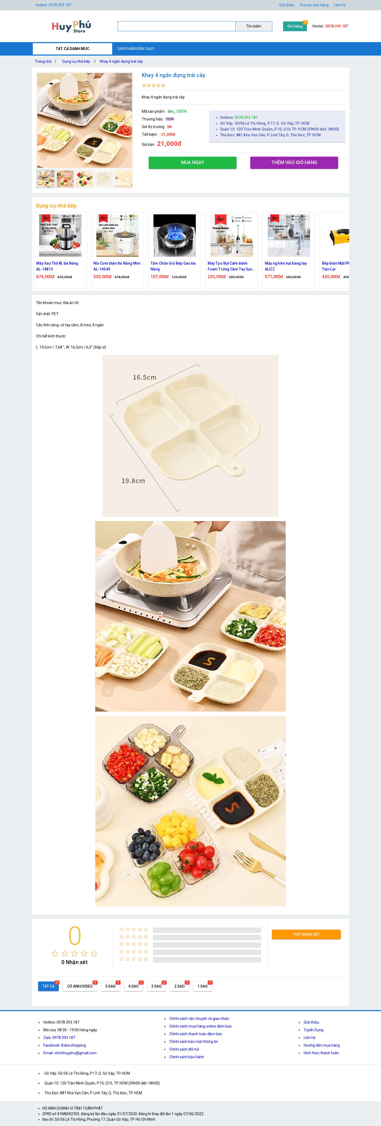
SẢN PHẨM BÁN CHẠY (135, 49)
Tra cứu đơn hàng (314, 5)
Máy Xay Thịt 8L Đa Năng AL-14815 (57, 266)
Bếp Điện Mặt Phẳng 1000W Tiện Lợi (345, 266)
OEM (170, 119)
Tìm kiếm (253, 26)
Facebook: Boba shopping (64, 1045)
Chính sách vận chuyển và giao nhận (199, 1018)
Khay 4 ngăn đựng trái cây (121, 61)
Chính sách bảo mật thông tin (193, 1041)
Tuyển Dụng (313, 1030)
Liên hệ (340, 5)
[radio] (55, 953)
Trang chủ (46, 61)
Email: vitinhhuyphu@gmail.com (70, 1053)
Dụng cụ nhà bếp (76, 61)
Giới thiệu (286, 5)
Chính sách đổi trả (184, 1049)
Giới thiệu (311, 1022)
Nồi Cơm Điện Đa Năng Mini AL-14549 (117, 266)
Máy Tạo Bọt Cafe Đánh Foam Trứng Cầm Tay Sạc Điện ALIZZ (230, 266)
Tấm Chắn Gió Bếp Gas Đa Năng (173, 266)
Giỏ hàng (295, 26)
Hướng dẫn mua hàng (322, 1045)
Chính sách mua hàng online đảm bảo (200, 1026)
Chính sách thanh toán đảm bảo (195, 1034)
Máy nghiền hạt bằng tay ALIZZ (286, 266)
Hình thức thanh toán (321, 1053)
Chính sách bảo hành (186, 1057)
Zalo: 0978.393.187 (59, 1037)
